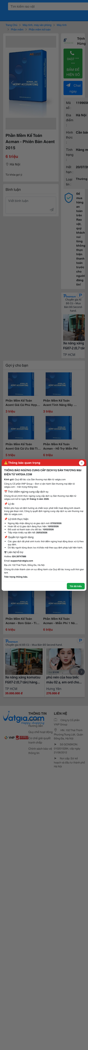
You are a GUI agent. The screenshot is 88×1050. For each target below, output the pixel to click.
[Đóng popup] (81, 463)
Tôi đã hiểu (76, 586)
